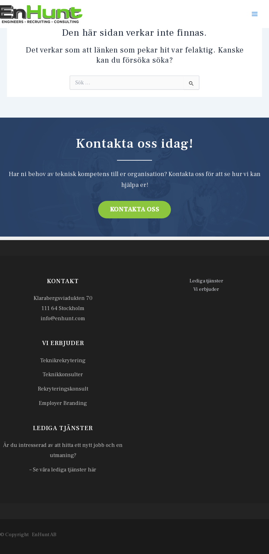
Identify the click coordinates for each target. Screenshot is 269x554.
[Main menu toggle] (254, 14)
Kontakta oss (134, 209)
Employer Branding (63, 403)
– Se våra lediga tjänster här (62, 469)
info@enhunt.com (63, 318)
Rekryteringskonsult (63, 388)
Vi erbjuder (206, 289)
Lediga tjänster (206, 281)
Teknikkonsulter (63, 374)
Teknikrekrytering (62, 360)
